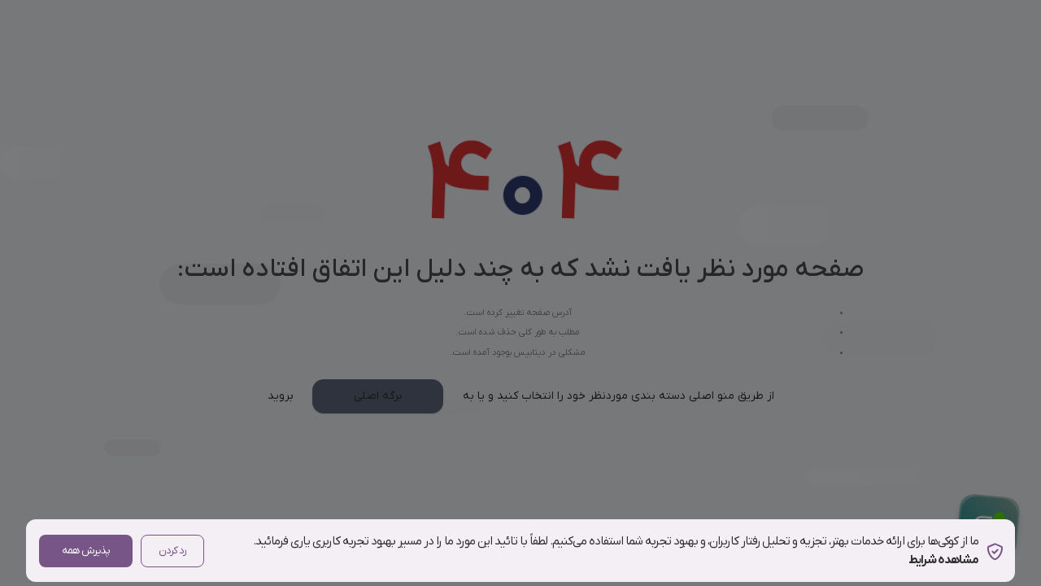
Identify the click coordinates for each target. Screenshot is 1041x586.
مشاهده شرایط (943, 560)
